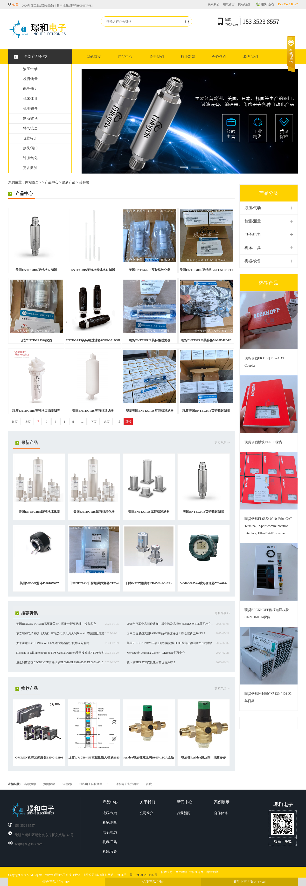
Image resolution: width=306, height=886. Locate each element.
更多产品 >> (222, 442)
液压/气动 (30, 69)
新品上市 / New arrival (249, 882)
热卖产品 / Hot (153, 882)
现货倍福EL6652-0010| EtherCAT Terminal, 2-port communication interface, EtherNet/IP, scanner (268, 526)
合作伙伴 (219, 57)
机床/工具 (30, 99)
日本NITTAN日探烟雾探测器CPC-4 (93, 583)
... (82, 421)
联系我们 (213, 4)
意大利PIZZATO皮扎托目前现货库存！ (151, 662)
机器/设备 (30, 108)
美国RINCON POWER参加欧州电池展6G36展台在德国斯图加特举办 (170, 643)
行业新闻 (188, 57)
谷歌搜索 (30, 784)
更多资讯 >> (222, 613)
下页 (94, 421)
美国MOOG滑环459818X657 (39, 583)
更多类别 (30, 168)
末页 (107, 421)
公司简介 (146, 813)
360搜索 (67, 784)
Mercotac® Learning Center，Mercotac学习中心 (156, 652)
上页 (28, 421)
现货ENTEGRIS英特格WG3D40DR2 (206, 340)
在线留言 (229, 4)
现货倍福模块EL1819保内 (263, 442)
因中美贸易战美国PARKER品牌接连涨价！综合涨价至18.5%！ (166, 633)
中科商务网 (196, 872)
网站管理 (212, 872)
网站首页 (94, 57)
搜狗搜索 (49, 784)
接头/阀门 (30, 148)
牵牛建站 (181, 872)
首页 (15, 421)
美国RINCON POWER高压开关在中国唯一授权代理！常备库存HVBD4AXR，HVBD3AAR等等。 (83, 4)
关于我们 (156, 57)
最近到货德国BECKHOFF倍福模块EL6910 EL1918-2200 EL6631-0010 (59, 662)
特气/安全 (30, 128)
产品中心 (125, 57)
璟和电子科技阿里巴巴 (93, 784)
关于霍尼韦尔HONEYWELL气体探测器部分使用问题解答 (52, 643)
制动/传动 (30, 118)
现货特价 (30, 138)
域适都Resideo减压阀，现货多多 (203, 757)
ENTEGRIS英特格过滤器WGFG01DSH (93, 340)
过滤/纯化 (30, 158)
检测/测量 (30, 79)
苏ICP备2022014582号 (143, 875)
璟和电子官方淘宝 (127, 784)
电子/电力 (30, 89)
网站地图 (244, 4)
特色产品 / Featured (56, 882)
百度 (149, 784)
